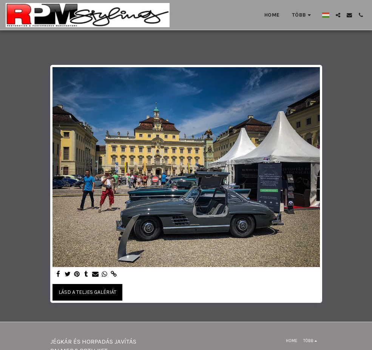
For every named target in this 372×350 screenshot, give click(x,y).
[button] (338, 15)
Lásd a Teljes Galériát (87, 292)
